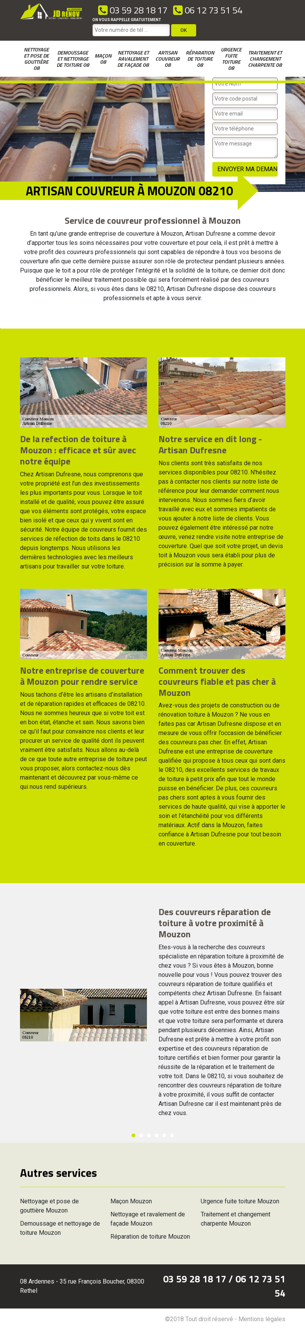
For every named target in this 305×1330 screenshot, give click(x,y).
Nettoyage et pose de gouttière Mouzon (49, 1206)
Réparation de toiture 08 (200, 58)
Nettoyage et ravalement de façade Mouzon (147, 1219)
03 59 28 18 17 (132, 10)
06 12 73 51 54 (207, 10)
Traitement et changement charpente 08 (265, 58)
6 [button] (172, 1135)
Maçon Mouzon (131, 1201)
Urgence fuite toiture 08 (231, 58)
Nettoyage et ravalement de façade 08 (133, 58)
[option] (152, 1014)
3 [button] (149, 1135)
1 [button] (133, 1135)
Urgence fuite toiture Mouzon (240, 1201)
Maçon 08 (103, 58)
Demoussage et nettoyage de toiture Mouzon (60, 1228)
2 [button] (141, 1135)
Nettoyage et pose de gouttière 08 (36, 58)
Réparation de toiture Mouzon (150, 1236)
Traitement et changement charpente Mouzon (235, 1219)
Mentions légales (261, 1319)
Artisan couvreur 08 (167, 58)
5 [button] (164, 1135)
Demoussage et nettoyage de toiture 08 (73, 58)
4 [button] (156, 1135)
